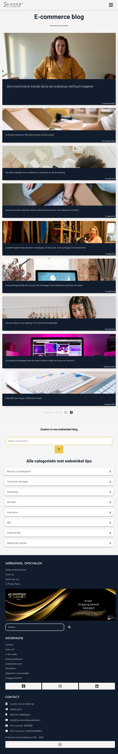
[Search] (59, 449)
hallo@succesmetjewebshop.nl (25, 720)
